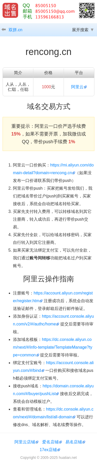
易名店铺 (73, 442)
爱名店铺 (50, 442)
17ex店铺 (48, 449)
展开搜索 (80, 30)
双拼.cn (15, 30)
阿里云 (77, 87)
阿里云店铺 (24, 442)
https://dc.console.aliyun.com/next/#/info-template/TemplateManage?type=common (52, 347)
